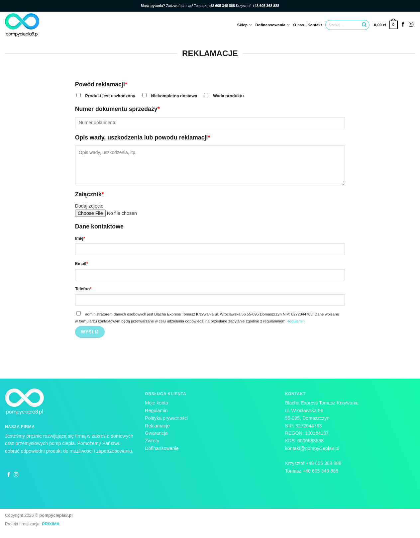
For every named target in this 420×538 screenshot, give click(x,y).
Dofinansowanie (161, 448)
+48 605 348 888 (321, 471)
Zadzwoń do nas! (167, 6)
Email (81, 263)
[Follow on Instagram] (411, 24)
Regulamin (295, 321)
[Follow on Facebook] (403, 24)
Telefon (83, 288)
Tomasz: (215, 6)
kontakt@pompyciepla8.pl (312, 448)
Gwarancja (156, 433)
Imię (80, 238)
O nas (298, 25)
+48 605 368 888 (323, 463)
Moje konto (156, 402)
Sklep (244, 25)
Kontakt (314, 25)
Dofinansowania (273, 25)
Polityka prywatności (166, 418)
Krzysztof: (257, 6)
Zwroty (152, 440)
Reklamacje (157, 425)
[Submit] (364, 25)
